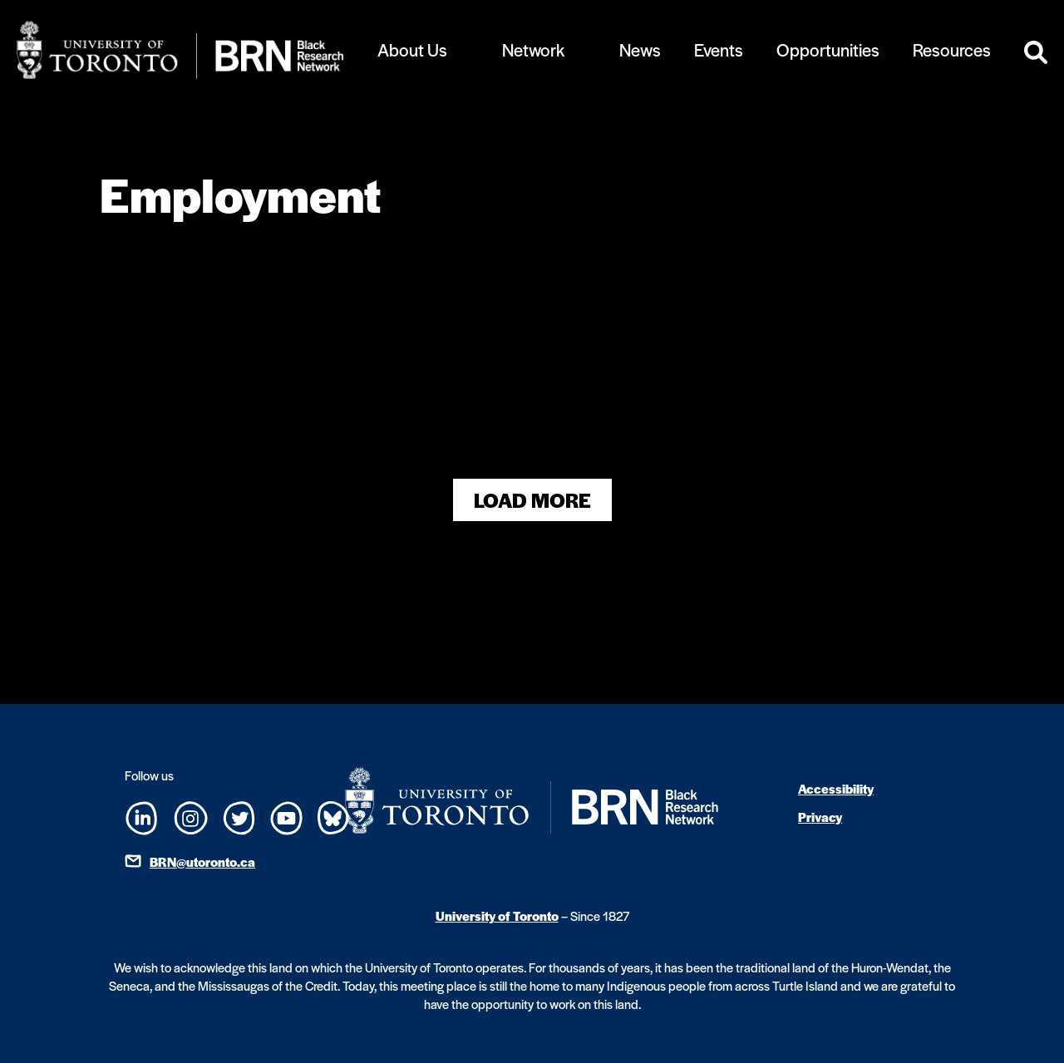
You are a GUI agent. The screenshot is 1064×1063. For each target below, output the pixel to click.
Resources (952, 49)
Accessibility (836, 788)
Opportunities (827, 49)
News (640, 49)
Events (718, 49)
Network (533, 49)
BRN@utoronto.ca (202, 861)
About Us (412, 49)
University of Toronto (497, 915)
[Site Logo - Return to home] (180, 50)
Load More (532, 500)
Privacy (820, 816)
